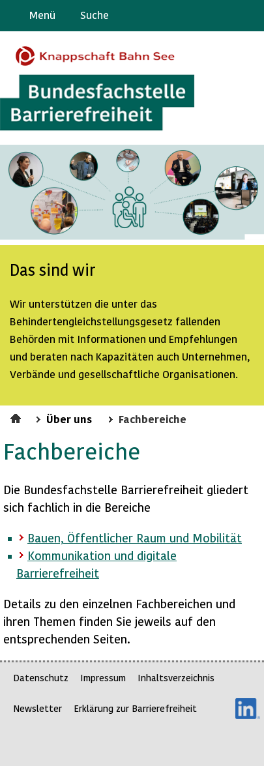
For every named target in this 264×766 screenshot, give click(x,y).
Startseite (17, 416)
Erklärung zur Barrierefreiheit (135, 708)
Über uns (69, 418)
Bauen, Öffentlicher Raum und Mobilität (134, 537)
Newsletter (37, 708)
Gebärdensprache (225, 16)
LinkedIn (248, 708)
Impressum (103, 677)
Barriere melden (199, 16)
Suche (94, 14)
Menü (42, 14)
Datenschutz (40, 677)
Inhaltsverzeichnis (176, 677)
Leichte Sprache (249, 16)
